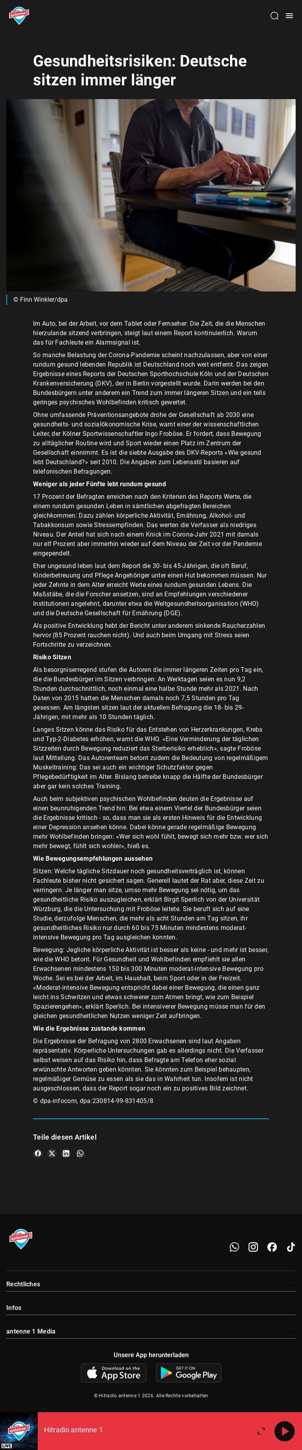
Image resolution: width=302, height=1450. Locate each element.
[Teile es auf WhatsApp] (80, 1153)
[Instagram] (253, 1247)
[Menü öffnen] (289, 15)
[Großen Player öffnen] (261, 1431)
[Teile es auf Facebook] (37, 1153)
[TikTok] (291, 1247)
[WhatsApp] (234, 1247)
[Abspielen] (285, 1431)
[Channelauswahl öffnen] (274, 15)
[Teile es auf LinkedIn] (66, 1153)
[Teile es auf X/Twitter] (52, 1153)
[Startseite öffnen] (19, 16)
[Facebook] (272, 1247)
